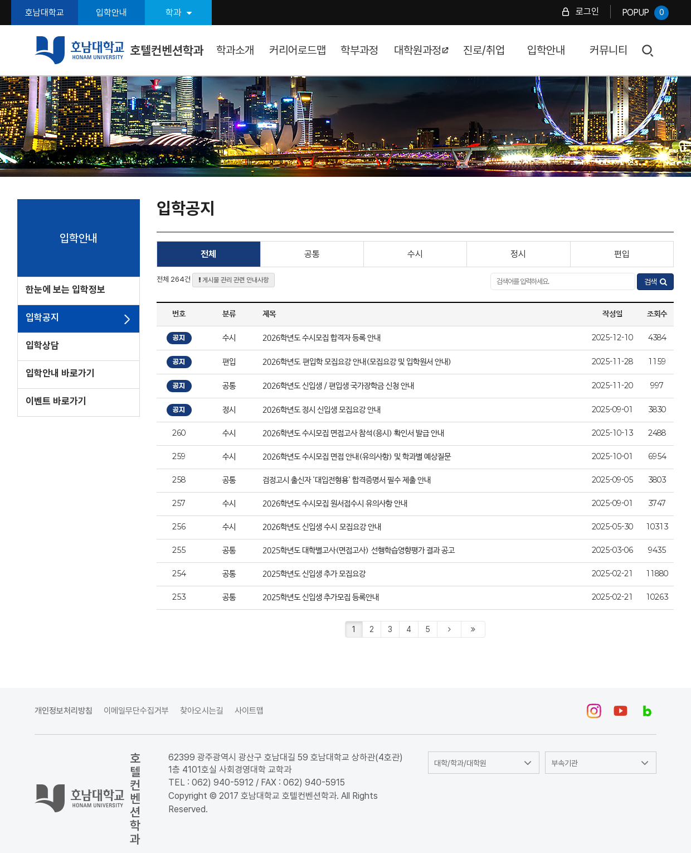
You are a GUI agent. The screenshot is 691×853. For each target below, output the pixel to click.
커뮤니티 (608, 50)
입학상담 (42, 345)
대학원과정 (421, 50)
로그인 (587, 11)
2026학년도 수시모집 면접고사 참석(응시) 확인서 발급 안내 (353, 433)
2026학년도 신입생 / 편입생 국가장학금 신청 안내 (338, 386)
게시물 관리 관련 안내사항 (233, 280)
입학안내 (111, 12)
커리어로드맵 (297, 50)
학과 (179, 12)
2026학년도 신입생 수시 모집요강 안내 (321, 527)
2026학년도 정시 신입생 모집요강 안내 (321, 410)
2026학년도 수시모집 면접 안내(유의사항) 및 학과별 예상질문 (356, 456)
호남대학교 (44, 12)
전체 (208, 254)
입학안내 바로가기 (60, 373)
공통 (312, 254)
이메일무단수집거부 (136, 711)
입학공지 (42, 317)
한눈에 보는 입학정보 (65, 289)
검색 (648, 51)
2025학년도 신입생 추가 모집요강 (314, 574)
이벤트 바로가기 (56, 401)
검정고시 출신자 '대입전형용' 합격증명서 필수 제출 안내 (346, 480)
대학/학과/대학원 (460, 763)
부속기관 (564, 763)
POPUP (645, 13)
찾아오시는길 (201, 711)
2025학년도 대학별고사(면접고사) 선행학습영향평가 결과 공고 (358, 550)
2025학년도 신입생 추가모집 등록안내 (322, 597)
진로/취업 (484, 50)
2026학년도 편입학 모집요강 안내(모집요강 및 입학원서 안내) (356, 362)
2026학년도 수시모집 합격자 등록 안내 (321, 338)
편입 (622, 254)
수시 (415, 254)
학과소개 (235, 50)
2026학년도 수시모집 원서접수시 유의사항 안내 (334, 503)
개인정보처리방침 (64, 711)
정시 (518, 254)
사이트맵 (249, 711)
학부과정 (359, 50)
